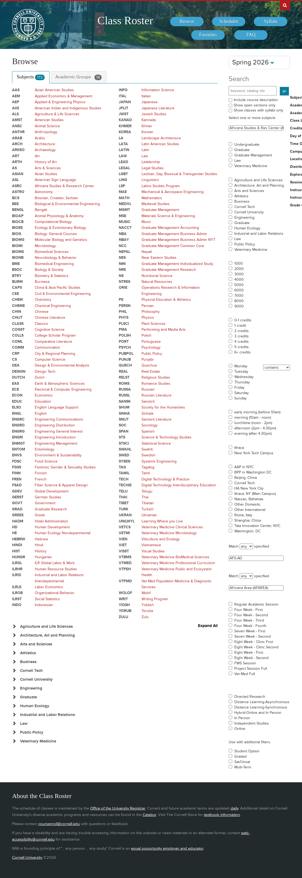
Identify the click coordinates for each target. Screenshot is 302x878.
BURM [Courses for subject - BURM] (17, 281)
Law (237, 161)
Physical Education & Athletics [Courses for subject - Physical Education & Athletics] (166, 299)
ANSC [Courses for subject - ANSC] (17, 126)
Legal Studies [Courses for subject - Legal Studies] (153, 168)
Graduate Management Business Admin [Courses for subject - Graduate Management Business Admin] (174, 234)
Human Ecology (247, 228)
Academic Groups (78, 77)
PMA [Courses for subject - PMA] (123, 329)
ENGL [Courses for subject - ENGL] (16, 413)
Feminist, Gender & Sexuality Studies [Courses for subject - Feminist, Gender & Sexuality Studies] (65, 467)
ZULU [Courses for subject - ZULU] (123, 617)
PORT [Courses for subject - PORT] (124, 341)
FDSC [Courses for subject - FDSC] (17, 461)
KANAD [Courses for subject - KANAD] (125, 120)
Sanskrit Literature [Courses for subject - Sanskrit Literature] (156, 419)
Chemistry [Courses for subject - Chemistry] (43, 299)
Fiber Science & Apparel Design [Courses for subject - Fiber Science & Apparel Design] (61, 485)
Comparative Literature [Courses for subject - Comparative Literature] (53, 341)
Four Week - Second (251, 615)
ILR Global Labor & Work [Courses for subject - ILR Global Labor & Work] (55, 563)
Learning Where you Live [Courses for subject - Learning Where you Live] (162, 521)
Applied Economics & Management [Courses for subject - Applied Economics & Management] (63, 96)
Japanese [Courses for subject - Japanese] (150, 102)
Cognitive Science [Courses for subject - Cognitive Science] (49, 329)
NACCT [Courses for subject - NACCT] (125, 227)
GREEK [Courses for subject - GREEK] (18, 515)
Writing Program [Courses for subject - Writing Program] (155, 599)
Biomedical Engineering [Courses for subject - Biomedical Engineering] (54, 263)
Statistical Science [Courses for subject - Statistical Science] (156, 443)
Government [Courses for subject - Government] (45, 503)
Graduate (242, 150)
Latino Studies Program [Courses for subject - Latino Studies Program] (161, 186)
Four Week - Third (249, 620)
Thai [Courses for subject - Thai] (145, 497)
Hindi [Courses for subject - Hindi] (39, 545)
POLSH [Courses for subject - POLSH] (125, 335)
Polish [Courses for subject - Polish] (146, 335)
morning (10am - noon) (252, 417)
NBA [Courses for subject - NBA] (123, 234)
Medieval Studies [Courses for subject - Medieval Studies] (156, 204)
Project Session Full (250, 669)
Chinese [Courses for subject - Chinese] (41, 311)
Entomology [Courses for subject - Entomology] (44, 449)
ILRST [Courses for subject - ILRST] (17, 599)
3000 (239, 274)
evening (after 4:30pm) (253, 434)
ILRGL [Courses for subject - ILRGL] (17, 563)
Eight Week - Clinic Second (256, 647)
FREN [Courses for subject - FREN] (16, 479)
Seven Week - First (249, 631)
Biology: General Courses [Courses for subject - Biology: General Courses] (56, 234)
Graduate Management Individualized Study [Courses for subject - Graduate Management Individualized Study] (177, 263)
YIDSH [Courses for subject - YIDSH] (124, 605)
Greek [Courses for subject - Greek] (40, 515)
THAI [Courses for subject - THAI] (123, 497)
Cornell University (249, 212)
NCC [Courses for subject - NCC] (123, 246)
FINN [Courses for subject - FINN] (16, 473)
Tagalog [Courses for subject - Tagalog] (148, 467)
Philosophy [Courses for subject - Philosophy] (151, 311)
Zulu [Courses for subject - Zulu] (145, 617)
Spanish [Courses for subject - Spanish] (148, 431)
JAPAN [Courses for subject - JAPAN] (125, 102)
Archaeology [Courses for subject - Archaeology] (45, 150)
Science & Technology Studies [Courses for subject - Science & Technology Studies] (167, 437)
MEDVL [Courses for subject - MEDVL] (125, 204)
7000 (238, 296)
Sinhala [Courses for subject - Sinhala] (147, 413)
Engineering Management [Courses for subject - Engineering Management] (56, 443)
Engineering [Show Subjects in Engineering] (31, 688)
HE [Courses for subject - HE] (14, 533)
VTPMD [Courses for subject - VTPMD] (125, 581)
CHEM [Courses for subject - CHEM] (17, 299)
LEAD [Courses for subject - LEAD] (123, 162)
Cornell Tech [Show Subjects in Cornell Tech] (31, 670)
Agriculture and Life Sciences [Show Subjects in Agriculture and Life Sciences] (46, 626)
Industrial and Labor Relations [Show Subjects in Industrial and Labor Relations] (47, 714)
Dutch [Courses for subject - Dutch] (40, 377)
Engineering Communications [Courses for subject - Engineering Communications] (59, 419)
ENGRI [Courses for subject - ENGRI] (17, 437)
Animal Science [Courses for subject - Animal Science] (47, 126)
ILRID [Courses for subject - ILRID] (16, 575)
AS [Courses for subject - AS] (14, 168)
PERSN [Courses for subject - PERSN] (125, 305)
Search (239, 79)
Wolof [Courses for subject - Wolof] (146, 593)
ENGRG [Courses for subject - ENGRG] (18, 431)
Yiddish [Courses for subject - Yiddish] (148, 605)
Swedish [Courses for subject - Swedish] (148, 455)
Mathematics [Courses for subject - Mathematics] (152, 198)
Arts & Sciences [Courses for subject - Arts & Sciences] (48, 168)
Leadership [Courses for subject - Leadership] (151, 162)
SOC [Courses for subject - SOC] (123, 425)
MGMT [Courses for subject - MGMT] (124, 209)
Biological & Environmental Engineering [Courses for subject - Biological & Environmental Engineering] (67, 204)
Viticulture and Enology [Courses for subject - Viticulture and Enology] (161, 539)
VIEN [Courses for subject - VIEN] (123, 539)
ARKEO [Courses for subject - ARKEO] (18, 150)
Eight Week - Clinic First (253, 642)
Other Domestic (247, 504)
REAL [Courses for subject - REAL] (123, 371)
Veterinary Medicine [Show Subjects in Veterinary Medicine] (38, 741)
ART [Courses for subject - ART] (15, 156)
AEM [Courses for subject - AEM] (16, 96)
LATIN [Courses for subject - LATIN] (124, 150)
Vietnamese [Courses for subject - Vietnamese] (151, 545)
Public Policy (244, 244)
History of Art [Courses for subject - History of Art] (46, 162)
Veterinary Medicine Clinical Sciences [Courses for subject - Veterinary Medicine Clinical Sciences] (172, 527)
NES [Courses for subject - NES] (122, 257)
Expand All (208, 626)
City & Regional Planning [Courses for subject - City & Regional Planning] (55, 353)
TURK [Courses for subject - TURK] (123, 509)
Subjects (31, 77)
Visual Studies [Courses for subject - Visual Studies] (153, 551)
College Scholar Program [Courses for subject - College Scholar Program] (55, 335)
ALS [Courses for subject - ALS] (15, 114)
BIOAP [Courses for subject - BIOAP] (18, 216)
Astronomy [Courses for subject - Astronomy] (44, 192)
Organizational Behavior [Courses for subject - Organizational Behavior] (54, 593)
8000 (239, 301)
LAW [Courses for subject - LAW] (123, 156)
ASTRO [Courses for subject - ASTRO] (18, 192)
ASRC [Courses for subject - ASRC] (17, 186)
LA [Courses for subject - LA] (121, 138)
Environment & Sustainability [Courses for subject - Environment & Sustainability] (58, 455)
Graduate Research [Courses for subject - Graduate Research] (51, 509)
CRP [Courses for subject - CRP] (16, 353)
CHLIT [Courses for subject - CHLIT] (17, 317)
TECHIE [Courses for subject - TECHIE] (125, 485)
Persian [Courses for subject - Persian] (148, 305)
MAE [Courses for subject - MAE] (123, 192)
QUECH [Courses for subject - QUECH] (125, 365)
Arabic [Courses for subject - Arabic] (40, 138)
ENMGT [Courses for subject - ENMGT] (18, 443)
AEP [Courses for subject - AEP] (15, 102)
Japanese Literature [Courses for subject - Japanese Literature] (158, 108)
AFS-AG (256, 558)
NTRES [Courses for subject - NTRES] (124, 281)
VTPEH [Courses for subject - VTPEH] (125, 569)
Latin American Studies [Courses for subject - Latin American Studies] (160, 144)
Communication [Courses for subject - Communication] (47, 347)
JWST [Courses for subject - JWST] (123, 114)
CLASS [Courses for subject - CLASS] (18, 323)
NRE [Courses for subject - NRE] (122, 269)
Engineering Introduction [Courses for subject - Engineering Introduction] (55, 437)
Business (242, 201)
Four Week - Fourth (250, 626)
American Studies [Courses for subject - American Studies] (49, 120)
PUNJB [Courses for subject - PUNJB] (125, 359)
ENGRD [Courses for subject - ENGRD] (18, 425)
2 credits (241, 331)
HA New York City (248, 488)
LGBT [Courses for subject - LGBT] (123, 174)
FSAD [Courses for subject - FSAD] (17, 485)
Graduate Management (253, 155)
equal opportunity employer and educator (167, 848)
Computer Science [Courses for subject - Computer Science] (50, 359)
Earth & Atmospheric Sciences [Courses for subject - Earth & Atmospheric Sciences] (60, 383)
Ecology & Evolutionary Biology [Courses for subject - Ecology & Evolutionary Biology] (60, 227)
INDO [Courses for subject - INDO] (16, 605)
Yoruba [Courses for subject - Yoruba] (147, 611)
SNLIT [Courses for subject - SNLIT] (124, 419)
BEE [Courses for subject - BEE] (15, 204)
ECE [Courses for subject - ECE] (15, 389)
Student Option (246, 751)
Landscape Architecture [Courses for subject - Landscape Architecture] (161, 138)
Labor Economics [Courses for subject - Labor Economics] (49, 587)
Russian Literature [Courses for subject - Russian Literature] (156, 395)
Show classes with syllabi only (258, 110)
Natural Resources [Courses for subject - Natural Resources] (157, 281)
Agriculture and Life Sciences (258, 180)
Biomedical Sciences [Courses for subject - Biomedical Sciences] (52, 251)
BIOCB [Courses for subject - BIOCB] (18, 222)
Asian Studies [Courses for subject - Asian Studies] (46, 174)
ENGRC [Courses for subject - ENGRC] (18, 419)
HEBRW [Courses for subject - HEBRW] (18, 539)
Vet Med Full (244, 674)
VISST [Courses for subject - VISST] (124, 551)
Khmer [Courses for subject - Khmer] (147, 126)
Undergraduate (246, 145)
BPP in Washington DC (253, 472)
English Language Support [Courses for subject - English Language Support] (56, 407)
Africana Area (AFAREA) (256, 588)
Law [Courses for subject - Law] (145, 156)
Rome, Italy (243, 515)
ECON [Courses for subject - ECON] (17, 395)
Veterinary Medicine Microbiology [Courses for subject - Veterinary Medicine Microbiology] (169, 533)
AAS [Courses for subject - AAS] (16, 90)
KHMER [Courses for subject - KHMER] (125, 126)
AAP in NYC (244, 467)
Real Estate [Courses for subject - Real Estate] (151, 371)
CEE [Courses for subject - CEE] (15, 293)
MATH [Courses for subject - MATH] (124, 198)
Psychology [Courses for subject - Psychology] (151, 347)
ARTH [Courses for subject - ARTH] (17, 162)
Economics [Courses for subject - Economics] (44, 395)
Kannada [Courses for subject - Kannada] (149, 120)
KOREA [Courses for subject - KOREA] (125, 132)
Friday (239, 388)
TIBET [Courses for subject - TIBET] (124, 503)
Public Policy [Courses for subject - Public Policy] (152, 353)
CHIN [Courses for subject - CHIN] (16, 311)
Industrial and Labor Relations (258, 234)
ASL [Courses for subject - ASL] (15, 180)
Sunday (240, 398)
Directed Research (249, 697)
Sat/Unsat (242, 762)
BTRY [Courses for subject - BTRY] (16, 276)
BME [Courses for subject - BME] (16, 263)
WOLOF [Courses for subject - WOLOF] (125, 593)
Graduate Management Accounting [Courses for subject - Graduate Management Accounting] (170, 227)
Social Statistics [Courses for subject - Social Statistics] (47, 599)
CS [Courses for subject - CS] (14, 359)
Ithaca (239, 448)
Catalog (149, 814)
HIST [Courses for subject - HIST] (16, 551)
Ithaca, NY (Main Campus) (255, 494)
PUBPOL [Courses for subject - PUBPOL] (126, 353)
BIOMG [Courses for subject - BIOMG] (18, 239)
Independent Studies (251, 723)
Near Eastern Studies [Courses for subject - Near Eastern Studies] (159, 257)
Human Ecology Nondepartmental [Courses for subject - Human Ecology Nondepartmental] (62, 533)
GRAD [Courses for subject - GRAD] (17, 509)
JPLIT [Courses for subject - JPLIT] (123, 108)
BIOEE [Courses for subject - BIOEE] (17, 227)
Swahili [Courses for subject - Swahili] (147, 449)
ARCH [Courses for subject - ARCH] (17, 144)
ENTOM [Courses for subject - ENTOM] (18, 449)
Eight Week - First (248, 652)
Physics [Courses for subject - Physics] (148, 317)
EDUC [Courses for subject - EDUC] (17, 401)
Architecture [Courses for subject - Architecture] (45, 144)
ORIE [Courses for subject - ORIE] (123, 287)
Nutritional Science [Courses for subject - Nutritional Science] (157, 276)
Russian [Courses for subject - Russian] (148, 389)
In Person (242, 718)
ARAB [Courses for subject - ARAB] (17, 138)
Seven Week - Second (252, 636)
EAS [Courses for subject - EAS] (15, 383)
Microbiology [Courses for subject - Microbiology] (45, 246)
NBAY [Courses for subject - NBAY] (124, 239)
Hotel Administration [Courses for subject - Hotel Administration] (51, 521)
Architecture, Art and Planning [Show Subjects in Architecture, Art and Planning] (47, 635)
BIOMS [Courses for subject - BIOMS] (18, 251)
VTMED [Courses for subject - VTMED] (125, 563)
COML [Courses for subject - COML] (17, 341)
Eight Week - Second (251, 658)
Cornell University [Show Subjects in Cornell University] (36, 679)
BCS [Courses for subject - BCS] (15, 198)
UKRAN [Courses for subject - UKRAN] (125, 515)
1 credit (240, 326)
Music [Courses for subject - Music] (146, 222)
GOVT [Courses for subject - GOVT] (17, 503)
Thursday (242, 382)
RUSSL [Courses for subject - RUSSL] (124, 395)
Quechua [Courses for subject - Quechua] (149, 365)
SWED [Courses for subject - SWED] (124, 455)
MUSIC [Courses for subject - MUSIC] (125, 222)
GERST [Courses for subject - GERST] (18, 497)
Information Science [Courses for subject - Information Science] (158, 90)
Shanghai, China (247, 520)
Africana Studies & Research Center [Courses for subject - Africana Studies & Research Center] (64, 186)
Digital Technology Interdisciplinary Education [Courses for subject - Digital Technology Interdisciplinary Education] (179, 485)
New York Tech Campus (253, 453)
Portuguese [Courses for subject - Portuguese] (151, 341)
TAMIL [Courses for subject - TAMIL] (124, 473)
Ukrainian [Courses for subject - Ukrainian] (149, 515)
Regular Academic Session (256, 604)
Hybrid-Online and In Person (257, 713)
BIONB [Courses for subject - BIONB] (18, 257)
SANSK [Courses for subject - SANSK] (125, 401)
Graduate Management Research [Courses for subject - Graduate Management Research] (169, 269)
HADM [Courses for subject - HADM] (17, 521)
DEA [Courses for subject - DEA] (16, 365)
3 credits (241, 336)
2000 (239, 269)
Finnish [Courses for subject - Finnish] (41, 473)
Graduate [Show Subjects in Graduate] (28, 697)
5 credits (241, 347)
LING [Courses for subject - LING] (123, 180)
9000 (239, 306)
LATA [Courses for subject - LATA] (123, 144)
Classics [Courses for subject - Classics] (41, 323)
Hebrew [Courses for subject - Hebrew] (41, 539)
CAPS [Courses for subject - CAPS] (17, 287)
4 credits (241, 342)
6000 (239, 290)
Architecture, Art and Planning (259, 185)
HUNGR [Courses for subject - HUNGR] (18, 557)
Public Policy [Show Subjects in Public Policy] (31, 732)
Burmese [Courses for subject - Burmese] (42, 281)
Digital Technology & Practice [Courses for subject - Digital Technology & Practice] (165, 479)
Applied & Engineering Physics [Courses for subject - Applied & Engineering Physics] (60, 102)
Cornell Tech (244, 207)
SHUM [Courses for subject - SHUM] (124, 407)
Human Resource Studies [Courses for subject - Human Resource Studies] (56, 569)
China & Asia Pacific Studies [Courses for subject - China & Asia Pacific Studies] (58, 287)
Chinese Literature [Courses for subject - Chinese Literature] (50, 317)
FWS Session (245, 663)
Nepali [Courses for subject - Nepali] (147, 251)
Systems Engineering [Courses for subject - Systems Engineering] (159, 461)
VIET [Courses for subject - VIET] (123, 545)
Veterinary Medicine (250, 166)
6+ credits (242, 352)
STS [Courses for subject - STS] (122, 437)
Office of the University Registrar (117, 808)
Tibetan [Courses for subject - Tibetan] (148, 503)
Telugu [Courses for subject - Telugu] (147, 491)
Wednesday (244, 377)
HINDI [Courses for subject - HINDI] (17, 545)
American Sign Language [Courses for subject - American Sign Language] (55, 180)
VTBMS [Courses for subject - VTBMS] (125, 557)
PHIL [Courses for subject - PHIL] (123, 311)
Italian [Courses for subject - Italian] (146, 96)
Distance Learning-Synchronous (260, 707)
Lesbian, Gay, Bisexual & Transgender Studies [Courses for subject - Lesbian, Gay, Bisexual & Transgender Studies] (179, 174)
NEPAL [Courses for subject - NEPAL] (124, 251)
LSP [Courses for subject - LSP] (122, 186)
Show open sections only (255, 105)
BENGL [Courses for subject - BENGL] (18, 209)
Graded (240, 756)
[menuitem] (187, 21)
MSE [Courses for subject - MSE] (122, 216)
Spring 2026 (253, 62)
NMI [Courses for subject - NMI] (122, 263)
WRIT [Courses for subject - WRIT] (123, 599)
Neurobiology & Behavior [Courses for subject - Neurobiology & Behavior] (56, 257)
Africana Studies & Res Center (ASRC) (256, 128)
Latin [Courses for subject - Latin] (145, 150)
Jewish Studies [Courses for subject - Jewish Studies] (154, 114)
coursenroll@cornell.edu (59, 823)
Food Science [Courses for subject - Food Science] (46, 461)
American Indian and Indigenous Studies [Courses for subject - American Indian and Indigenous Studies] (68, 108)
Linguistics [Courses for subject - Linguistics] (150, 180)
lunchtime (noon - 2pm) (253, 423)
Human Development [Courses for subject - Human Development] (52, 527)
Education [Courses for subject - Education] (43, 401)
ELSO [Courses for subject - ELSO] (16, 407)
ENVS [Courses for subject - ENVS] (17, 455)
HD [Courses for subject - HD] (14, 527)
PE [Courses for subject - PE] (121, 299)
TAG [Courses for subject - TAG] (122, 467)
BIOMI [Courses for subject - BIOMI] (17, 246)
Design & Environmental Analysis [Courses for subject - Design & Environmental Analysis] (62, 365)
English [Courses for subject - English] (41, 413)
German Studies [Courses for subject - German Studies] (48, 497)
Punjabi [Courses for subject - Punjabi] (148, 359)
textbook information (222, 814)
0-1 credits (242, 320)
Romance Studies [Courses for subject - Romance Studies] (156, 383)
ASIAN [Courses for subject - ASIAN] (17, 174)
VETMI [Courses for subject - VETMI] (124, 533)
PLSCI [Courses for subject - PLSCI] (124, 323)
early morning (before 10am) (257, 412)
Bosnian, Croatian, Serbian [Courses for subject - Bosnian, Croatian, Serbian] (56, 198)
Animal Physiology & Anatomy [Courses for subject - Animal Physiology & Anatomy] (59, 216)
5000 (239, 285)
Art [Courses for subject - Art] (37, 156)
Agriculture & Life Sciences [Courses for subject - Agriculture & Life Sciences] (57, 114)
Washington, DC (247, 531)
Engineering (244, 218)
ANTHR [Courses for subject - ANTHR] (18, 132)
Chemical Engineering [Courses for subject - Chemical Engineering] (53, 305)
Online (239, 729)
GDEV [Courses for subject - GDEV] (17, 491)
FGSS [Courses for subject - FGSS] (16, 467)
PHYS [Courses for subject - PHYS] (123, 317)
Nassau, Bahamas (248, 499)
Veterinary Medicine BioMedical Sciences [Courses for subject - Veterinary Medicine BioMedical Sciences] (175, 557)
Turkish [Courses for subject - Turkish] (148, 509)
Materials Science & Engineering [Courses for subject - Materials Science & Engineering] (168, 216)
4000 (239, 280)
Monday (240, 366)
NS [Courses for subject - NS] (121, 276)
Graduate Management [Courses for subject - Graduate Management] (160, 209)
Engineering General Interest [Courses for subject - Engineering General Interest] (59, 431)
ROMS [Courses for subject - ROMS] (124, 383)
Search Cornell (285, 5)
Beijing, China (245, 478)
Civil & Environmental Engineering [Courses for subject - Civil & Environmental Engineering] (63, 293)
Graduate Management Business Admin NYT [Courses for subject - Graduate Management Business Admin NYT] (178, 239)
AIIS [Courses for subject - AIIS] (15, 108)
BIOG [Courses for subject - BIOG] (16, 234)
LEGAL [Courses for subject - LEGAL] (124, 168)
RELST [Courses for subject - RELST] (124, 377)
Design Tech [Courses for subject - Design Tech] (45, 371)
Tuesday (241, 371)
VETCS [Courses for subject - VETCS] (125, 527)
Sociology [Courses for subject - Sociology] (150, 425)
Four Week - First (248, 610)
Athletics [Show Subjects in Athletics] (28, 653)
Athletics (241, 196)
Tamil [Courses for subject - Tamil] (146, 473)
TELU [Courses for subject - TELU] (123, 491)
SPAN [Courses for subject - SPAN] (123, 431)
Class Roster (125, 20)
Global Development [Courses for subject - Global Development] (51, 491)
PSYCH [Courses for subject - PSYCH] (125, 347)
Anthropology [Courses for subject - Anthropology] (46, 132)
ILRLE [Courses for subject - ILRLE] (16, 587)
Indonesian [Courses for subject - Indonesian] (44, 605)
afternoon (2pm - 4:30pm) (255, 428)
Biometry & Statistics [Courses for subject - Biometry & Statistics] (51, 276)
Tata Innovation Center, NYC (257, 526)
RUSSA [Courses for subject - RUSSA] (125, 389)
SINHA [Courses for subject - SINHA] (124, 413)
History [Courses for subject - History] (41, 551)
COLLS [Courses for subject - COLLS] (18, 335)
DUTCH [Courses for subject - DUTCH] (18, 377)
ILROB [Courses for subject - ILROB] (17, 593)
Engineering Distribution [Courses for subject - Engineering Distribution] (55, 425)
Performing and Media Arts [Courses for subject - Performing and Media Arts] (164, 329)
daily (234, 808)
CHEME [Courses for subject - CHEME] (18, 305)
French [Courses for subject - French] (41, 479)
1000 (238, 263)
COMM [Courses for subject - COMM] (18, 347)
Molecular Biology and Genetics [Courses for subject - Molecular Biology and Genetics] (61, 239)
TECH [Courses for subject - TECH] (123, 479)
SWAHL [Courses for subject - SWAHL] (125, 449)
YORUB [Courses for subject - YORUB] (125, 611)
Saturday (241, 393)
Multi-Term (242, 767)
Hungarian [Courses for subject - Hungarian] (43, 557)
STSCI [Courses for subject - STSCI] (124, 443)
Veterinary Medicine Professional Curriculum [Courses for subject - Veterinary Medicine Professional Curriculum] (178, 563)
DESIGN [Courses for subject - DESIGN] (18, 371)
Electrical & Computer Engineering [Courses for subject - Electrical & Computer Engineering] (63, 389)
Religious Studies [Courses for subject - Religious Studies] (156, 377)
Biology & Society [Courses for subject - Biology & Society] (49, 269)
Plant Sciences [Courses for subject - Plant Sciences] (154, 323)
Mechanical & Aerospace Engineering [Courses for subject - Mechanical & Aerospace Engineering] (173, 192)
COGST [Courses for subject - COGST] (18, 329)
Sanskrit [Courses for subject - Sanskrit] (148, 401)
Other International (249, 510)
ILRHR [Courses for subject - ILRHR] (17, 569)
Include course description (256, 100)
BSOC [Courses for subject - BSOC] (17, 269)
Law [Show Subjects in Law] (24, 723)
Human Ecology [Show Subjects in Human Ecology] (34, 705)
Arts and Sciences (249, 191)
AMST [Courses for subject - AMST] (17, 120)
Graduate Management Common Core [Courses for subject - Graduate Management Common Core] (173, 246)
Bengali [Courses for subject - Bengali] (41, 209)
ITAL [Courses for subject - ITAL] (122, 96)
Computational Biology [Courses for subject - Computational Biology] (53, 222)
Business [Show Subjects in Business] (28, 661)
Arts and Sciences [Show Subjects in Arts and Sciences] (36, 644)
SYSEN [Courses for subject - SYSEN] (124, 461)
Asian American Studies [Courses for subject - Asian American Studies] (54, 90)
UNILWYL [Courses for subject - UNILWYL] (127, 521)
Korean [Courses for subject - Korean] (147, 132)
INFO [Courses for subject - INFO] (123, 90)
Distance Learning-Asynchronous (261, 702)
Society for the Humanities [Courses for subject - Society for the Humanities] (163, 407)
